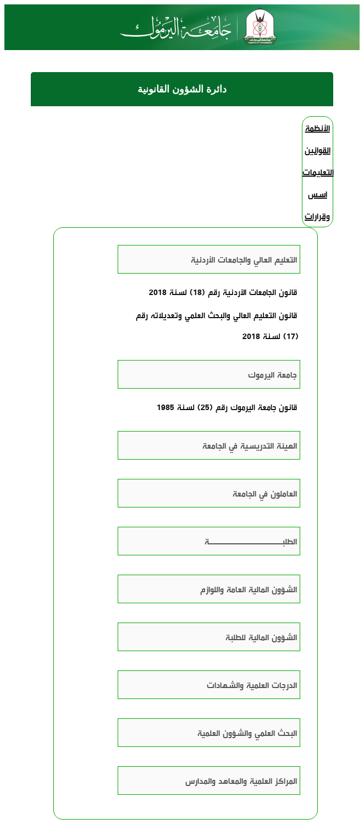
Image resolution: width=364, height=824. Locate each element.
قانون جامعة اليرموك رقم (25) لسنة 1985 (227, 406)
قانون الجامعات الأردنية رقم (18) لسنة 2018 (223, 291)
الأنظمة (317, 128)
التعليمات (318, 172)
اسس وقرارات (317, 205)
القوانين (317, 150)
